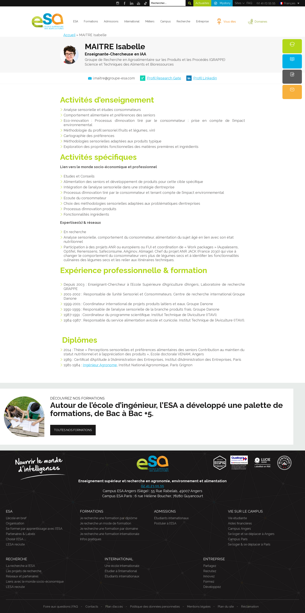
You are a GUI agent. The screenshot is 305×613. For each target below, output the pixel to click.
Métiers (149, 21)
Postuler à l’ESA (165, 523)
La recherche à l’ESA (20, 566)
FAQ (249, 3)
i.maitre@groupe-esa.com (114, 78)
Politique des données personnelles (155, 606)
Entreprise (202, 21)
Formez (208, 581)
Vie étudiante (237, 518)
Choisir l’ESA (14, 539)
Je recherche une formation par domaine (109, 528)
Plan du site (226, 606)
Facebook (125, 3)
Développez (212, 587)
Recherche (183, 21)
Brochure (292, 63)
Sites (238, 3)
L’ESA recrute (15, 544)
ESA (75, 21)
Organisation (15, 523)
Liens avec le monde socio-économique (35, 581)
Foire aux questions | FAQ (60, 606)
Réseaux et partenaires (22, 576)
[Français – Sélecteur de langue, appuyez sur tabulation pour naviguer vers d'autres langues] (289, 3)
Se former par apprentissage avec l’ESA (34, 528)
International (131, 21)
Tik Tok (146, 3)
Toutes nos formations (73, 430)
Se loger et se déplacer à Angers (251, 534)
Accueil (69, 35)
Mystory (225, 3)
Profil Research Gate (164, 78)
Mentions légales (198, 606)
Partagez (209, 566)
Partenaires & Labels (20, 534)
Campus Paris (238, 539)
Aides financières (240, 523)
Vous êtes (229, 21)
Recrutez (209, 571)
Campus (165, 21)
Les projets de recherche (23, 571)
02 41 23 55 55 (266, 3)
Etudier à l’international (121, 571)
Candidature (292, 79)
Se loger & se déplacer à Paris (249, 544)
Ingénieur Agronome (100, 365)
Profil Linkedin (205, 78)
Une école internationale (122, 566)
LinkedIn (132, 3)
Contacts (91, 606)
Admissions (111, 21)
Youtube (139, 3)
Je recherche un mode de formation (105, 523)
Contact (292, 94)
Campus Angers (239, 528)
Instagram (118, 3)
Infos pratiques (90, 539)
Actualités (202, 3)
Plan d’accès (114, 606)
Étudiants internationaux (122, 576)
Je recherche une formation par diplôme (108, 518)
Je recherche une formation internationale (109, 534)
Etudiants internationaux (171, 518)
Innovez (209, 576)
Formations (91, 21)
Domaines (261, 21)
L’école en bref (16, 518)
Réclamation (250, 606)
